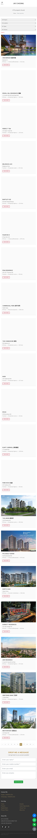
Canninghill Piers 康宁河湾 (11, 306)
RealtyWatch (4, 808)
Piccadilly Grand (8, 554)
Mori (4, 376)
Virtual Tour (23, 808)
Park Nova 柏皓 (7, 483)
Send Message (18, 782)
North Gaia (6, 589)
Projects (3, 806)
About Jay (22, 810)
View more (6, 64)
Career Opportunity (24, 806)
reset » (3, 32)
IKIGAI (4, 412)
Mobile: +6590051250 (7, 795)
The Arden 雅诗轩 (8, 518)
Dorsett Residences (9, 624)
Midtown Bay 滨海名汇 (9, 731)
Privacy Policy (4, 810)
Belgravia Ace (7, 164)
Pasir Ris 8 (6, 235)
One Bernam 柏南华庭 (9, 58)
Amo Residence (7, 660)
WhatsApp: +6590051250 (8, 797)
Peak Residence (7, 270)
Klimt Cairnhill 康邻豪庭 (10, 447)
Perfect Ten (6, 129)
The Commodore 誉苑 (9, 341)
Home (14, 13)
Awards (22, 804)
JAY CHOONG (18, 3)
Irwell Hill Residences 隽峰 (11, 93)
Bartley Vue (6, 199)
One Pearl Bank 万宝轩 (9, 695)
